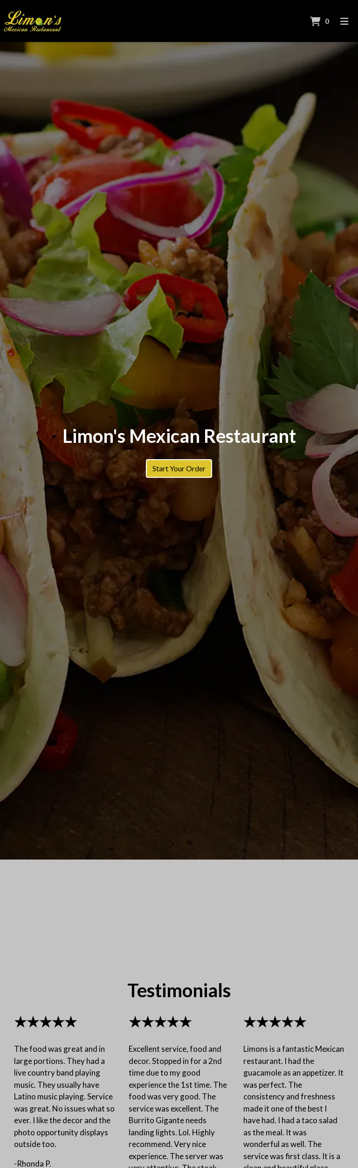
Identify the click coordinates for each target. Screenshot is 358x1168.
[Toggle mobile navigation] (344, 21)
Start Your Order (179, 468)
